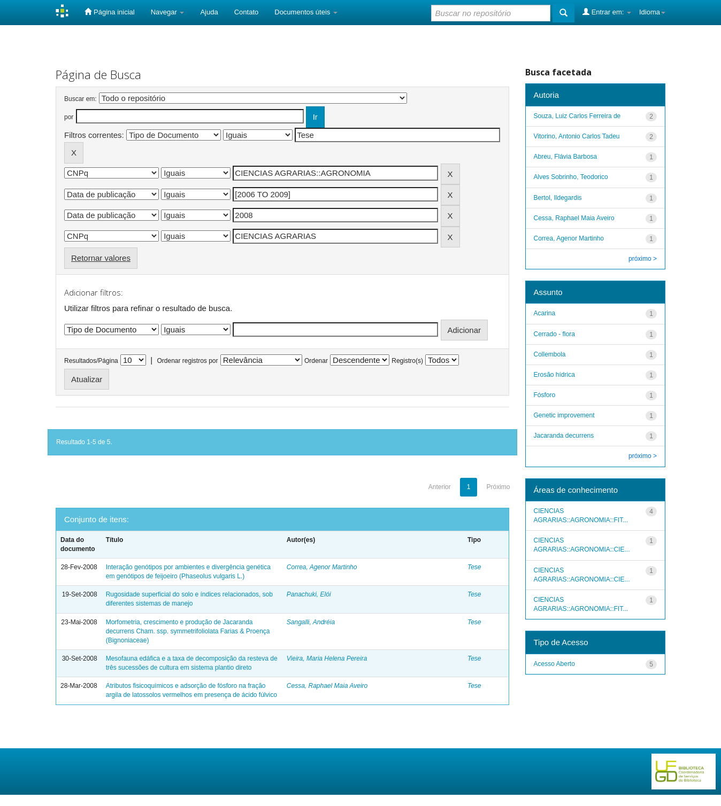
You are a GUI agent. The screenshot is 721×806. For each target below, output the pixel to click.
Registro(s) (407, 361)
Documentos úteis (306, 12)
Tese (474, 567)
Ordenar (316, 361)
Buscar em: (80, 99)
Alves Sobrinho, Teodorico (571, 177)
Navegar (168, 12)
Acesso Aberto (554, 664)
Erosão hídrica (554, 374)
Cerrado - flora (554, 334)
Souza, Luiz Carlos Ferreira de (577, 116)
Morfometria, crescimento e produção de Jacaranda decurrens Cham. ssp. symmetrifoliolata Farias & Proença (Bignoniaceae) (188, 631)
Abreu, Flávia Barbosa (565, 156)
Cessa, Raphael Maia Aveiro (327, 685)
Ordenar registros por (187, 361)
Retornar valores (101, 257)
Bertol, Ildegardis (558, 197)
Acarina (545, 313)
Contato (246, 12)
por (68, 117)
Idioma (652, 12)
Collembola (550, 354)
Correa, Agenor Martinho (322, 567)
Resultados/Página (91, 361)
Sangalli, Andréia (311, 622)
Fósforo (545, 395)
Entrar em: (606, 11)
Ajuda (209, 12)
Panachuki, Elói (309, 594)
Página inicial (109, 11)
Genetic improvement (564, 415)
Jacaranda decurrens (564, 435)
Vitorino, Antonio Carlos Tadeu (577, 136)
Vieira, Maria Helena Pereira (327, 658)
